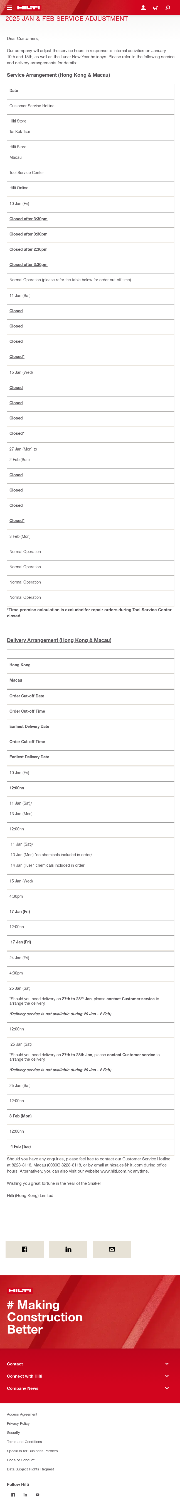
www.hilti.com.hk (116, 1170)
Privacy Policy (18, 1423)
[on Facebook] (25, 1249)
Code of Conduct (20, 1460)
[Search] (168, 8)
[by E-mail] (112, 1249)
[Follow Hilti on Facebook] (13, 1495)
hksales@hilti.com (126, 1164)
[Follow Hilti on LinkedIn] (25, 1495)
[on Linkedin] (68, 1249)
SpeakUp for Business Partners (32, 1451)
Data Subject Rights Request (30, 1469)
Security (13, 1432)
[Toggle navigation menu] (9, 8)
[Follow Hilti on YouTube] (37, 1495)
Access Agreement (22, 1414)
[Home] (28, 8)
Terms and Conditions (24, 1441)
